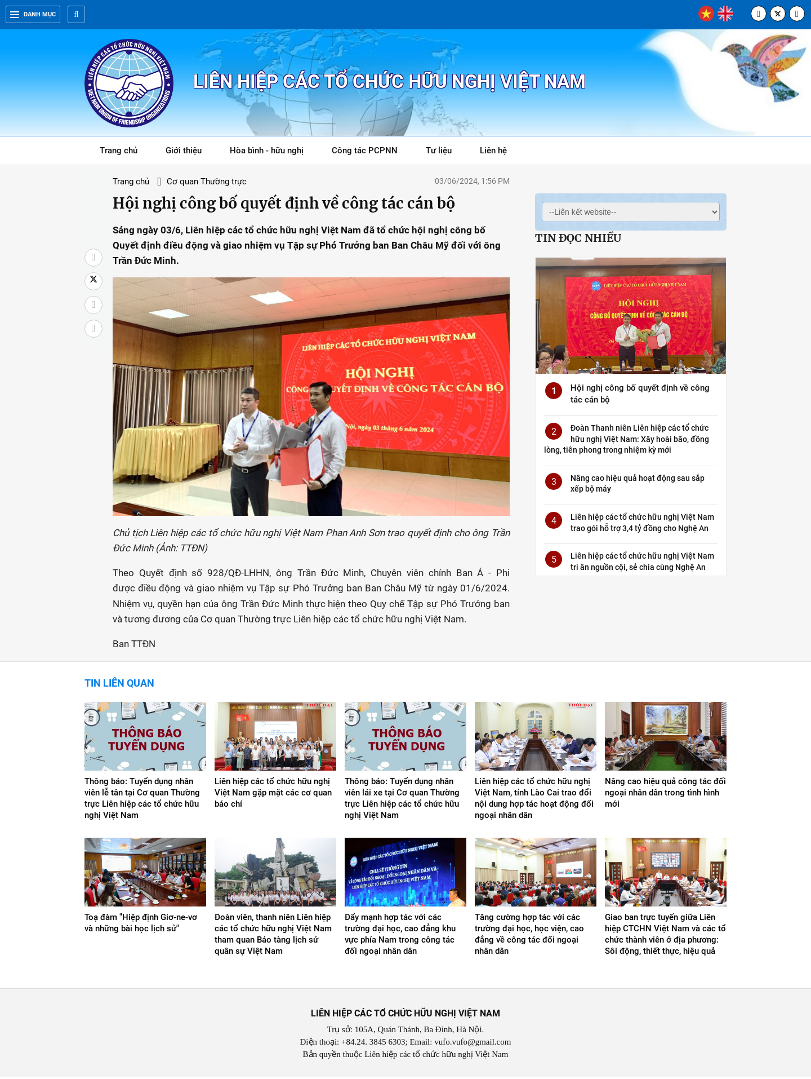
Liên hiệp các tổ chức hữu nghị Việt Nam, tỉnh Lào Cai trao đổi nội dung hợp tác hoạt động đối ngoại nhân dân (534, 800)
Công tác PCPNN (365, 150)
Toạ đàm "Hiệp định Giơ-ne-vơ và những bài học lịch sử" (140, 924)
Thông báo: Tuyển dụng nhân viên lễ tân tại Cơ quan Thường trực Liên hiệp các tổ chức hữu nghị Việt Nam (142, 800)
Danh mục (33, 14)
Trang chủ (118, 150)
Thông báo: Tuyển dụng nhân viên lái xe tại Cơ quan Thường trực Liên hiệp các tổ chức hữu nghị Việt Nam (402, 800)
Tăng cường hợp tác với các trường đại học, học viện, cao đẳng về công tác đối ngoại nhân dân (529, 936)
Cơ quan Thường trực (204, 181)
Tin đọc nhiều (578, 238)
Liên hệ (493, 150)
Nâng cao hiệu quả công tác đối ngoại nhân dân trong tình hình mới (665, 794)
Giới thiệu (184, 150)
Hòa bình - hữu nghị (267, 150)
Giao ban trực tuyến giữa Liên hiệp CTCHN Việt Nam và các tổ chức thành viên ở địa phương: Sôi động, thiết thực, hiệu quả (665, 936)
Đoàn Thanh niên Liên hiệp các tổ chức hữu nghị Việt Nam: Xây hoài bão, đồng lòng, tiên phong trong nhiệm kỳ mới (626, 438)
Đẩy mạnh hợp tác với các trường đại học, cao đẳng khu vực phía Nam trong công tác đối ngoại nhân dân (400, 936)
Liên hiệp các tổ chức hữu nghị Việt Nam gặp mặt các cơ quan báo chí (273, 794)
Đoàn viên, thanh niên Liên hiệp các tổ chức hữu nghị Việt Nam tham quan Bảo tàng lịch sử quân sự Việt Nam (273, 936)
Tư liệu (445, 152)
